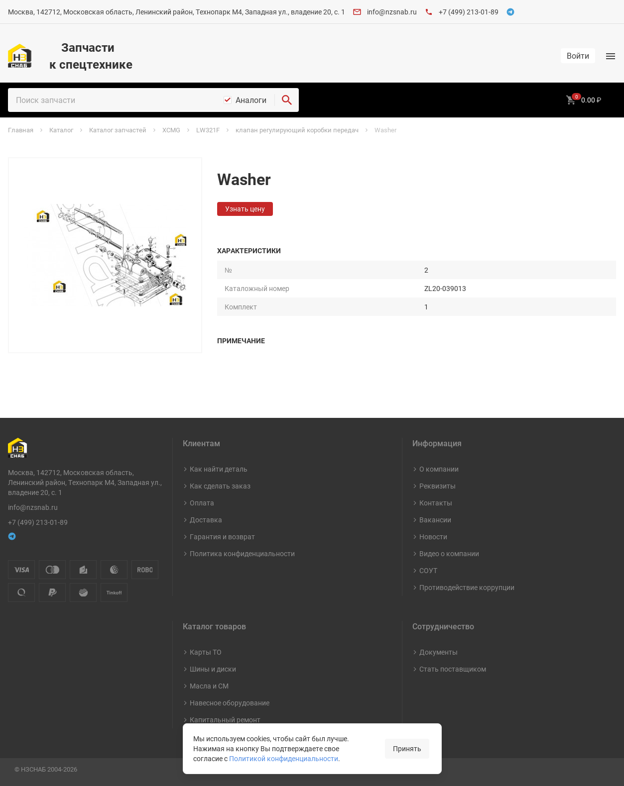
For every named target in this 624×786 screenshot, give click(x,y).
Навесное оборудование (229, 702)
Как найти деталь (219, 469)
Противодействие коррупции (466, 587)
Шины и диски (213, 669)
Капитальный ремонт (225, 719)
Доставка (206, 519)
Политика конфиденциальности (242, 553)
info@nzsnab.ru (392, 11)
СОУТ (428, 570)
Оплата (202, 502)
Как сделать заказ (220, 486)
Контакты (435, 502)
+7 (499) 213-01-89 (469, 11)
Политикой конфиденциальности (283, 758)
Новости (433, 536)
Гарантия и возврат (222, 536)
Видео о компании (449, 553)
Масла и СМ (209, 685)
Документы (438, 652)
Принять (407, 748)
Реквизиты (437, 486)
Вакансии (435, 519)
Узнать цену (245, 208)
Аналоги (251, 100)
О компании (439, 469)
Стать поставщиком (452, 669)
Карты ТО (206, 652)
